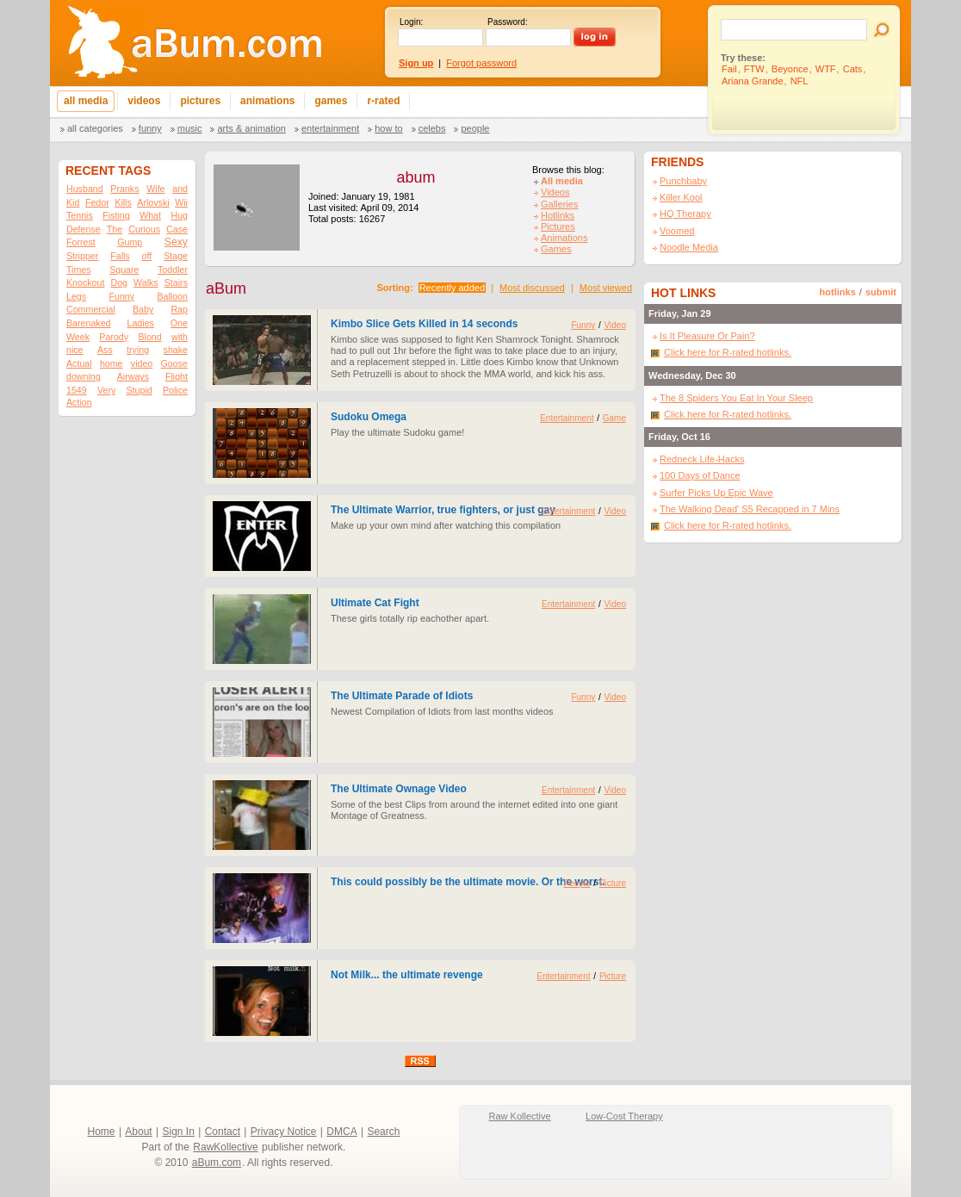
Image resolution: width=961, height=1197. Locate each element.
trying (138, 349)
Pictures (558, 226)
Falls (120, 256)
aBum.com (216, 1163)
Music (189, 128)
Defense (83, 229)
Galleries (559, 204)
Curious (144, 229)
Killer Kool (681, 197)
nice (75, 349)
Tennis (79, 215)
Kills (123, 202)
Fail (729, 69)
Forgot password (481, 63)
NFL (799, 81)
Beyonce (790, 69)
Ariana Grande (753, 81)
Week (78, 337)
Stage (176, 256)
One (179, 323)
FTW (754, 69)
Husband (84, 188)
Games (556, 249)
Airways (133, 376)
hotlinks (838, 292)
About (138, 1132)
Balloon (172, 296)
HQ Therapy (685, 213)
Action (79, 402)
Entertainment (330, 128)
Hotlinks (557, 215)
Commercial (90, 309)
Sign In (179, 1132)
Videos (555, 192)
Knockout (85, 282)
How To (388, 128)
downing (83, 376)
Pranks (124, 188)
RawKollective (225, 1147)
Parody (113, 337)
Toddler (173, 269)
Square (124, 269)
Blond (149, 337)
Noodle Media (689, 247)
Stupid (139, 390)
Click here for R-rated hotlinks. (727, 352)
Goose (174, 363)
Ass (105, 349)
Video (615, 325)
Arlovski (153, 202)
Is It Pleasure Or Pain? (707, 336)
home (111, 363)
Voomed (677, 231)
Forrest (81, 242)
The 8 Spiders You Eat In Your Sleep (736, 398)
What (150, 215)
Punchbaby (683, 181)
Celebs (432, 128)
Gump (129, 242)
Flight (176, 376)
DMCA (341, 1132)
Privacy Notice (284, 1132)
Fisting (115, 215)
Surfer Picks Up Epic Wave (716, 492)
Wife (155, 188)
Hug (179, 215)
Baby (143, 309)
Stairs (176, 282)
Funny (150, 128)
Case (177, 229)
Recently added (452, 287)
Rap (179, 309)
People (475, 128)
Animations (564, 238)
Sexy (176, 242)
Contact (222, 1132)
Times (78, 269)
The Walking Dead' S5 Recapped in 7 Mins (750, 509)
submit (880, 292)
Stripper (82, 256)
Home (101, 1132)
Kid (72, 202)
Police (175, 390)
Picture (612, 883)
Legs (76, 296)
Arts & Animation (251, 128)
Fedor (97, 202)
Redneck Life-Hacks (702, 459)
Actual (79, 363)
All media (562, 181)
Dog (118, 282)
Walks (145, 282)
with (179, 337)
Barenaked (88, 323)
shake (176, 349)
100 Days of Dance (700, 475)
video (141, 363)
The (114, 229)
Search (383, 1132)
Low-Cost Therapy (624, 1116)
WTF (825, 69)
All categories (95, 128)
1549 (76, 390)
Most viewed (606, 287)
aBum (226, 288)
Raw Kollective (520, 1116)
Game (614, 418)
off (147, 256)
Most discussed (532, 287)
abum (415, 177)
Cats (853, 69)
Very (106, 390)
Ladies (140, 323)
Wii (181, 202)
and (180, 188)
